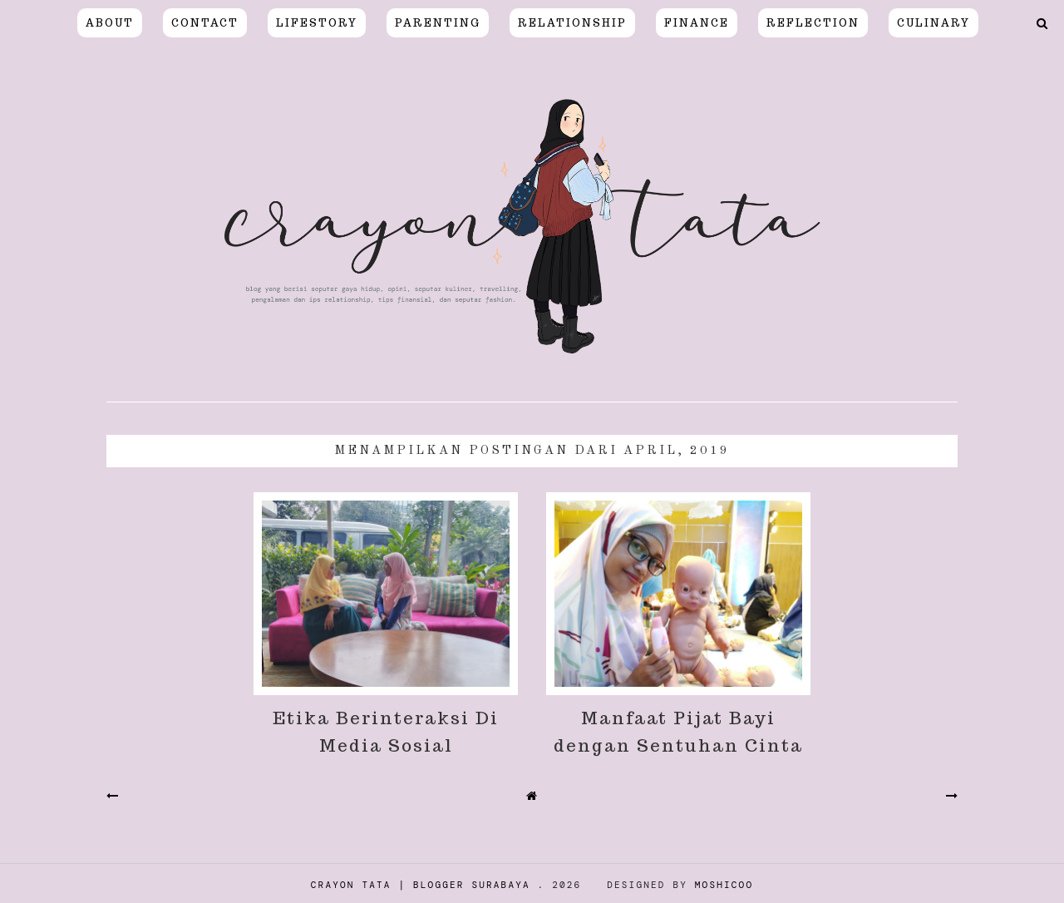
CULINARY (933, 23)
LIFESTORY (316, 23)
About (110, 23)
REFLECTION (813, 23)
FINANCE (696, 23)
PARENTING (437, 23)
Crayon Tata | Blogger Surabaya (420, 885)
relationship (572, 23)
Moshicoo (724, 885)
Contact (205, 23)
